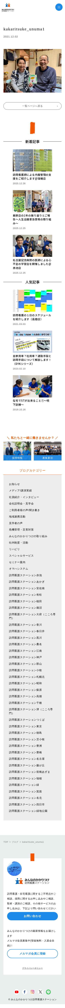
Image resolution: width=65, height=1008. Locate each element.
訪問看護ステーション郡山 (25, 663)
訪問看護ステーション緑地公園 (28, 810)
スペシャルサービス (21, 555)
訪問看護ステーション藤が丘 (27, 765)
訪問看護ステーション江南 (25, 650)
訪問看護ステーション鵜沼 (25, 607)
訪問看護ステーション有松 (25, 594)
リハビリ (14, 549)
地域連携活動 (17, 516)
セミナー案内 (17, 562)
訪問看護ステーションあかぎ (27, 581)
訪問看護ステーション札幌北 (27, 676)
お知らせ (14, 484)
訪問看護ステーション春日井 (27, 631)
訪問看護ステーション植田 (25, 601)
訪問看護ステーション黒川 (25, 637)
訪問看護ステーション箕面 (25, 791)
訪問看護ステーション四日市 (27, 804)
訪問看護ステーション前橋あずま (29, 771)
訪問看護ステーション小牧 (25, 670)
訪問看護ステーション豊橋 (25, 752)
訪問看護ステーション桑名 (25, 644)
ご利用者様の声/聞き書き (24, 510)
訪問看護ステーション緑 (24, 784)
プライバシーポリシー (32, 968)
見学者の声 (16, 523)
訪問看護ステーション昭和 (25, 683)
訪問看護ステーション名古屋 (27, 758)
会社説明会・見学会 (21, 503)
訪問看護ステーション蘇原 (25, 689)
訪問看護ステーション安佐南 (27, 588)
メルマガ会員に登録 (32, 953)
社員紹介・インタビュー (24, 497)
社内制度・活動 (18, 542)
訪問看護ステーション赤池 (25, 575)
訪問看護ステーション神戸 (25, 657)
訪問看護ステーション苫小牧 (27, 739)
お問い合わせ (32, 916)
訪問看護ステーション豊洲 (25, 745)
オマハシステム (18, 568)
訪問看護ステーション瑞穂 (25, 778)
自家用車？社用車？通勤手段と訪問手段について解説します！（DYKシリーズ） (32, 360)
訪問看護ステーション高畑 (25, 696)
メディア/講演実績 (20, 490)
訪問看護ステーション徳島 (25, 732)
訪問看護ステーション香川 (25, 624)
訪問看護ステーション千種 (25, 702)
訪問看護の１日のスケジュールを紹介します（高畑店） (32, 317)
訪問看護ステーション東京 (25, 726)
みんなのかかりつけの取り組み (28, 536)
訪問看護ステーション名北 (25, 797)
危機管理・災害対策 (21, 529)
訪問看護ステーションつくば (27, 719)
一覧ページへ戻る (32, 106)
